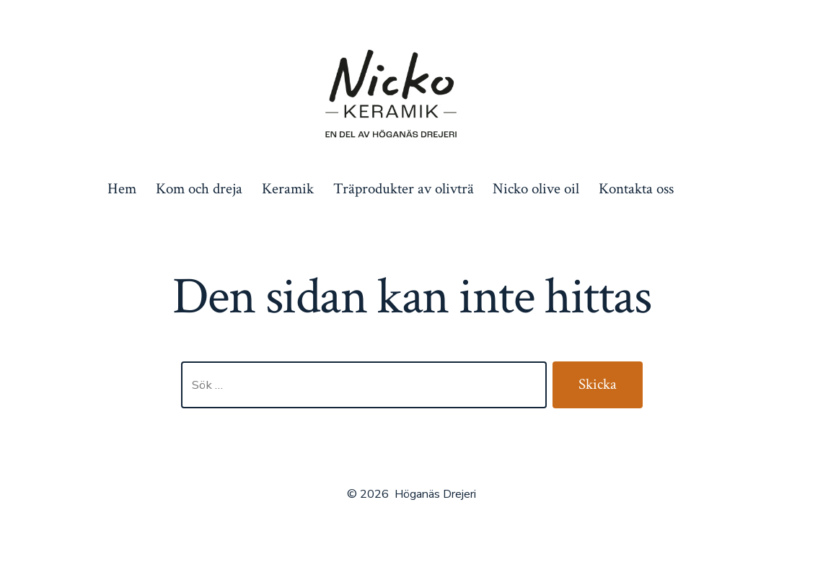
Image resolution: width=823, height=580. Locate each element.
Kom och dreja (199, 188)
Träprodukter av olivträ (403, 188)
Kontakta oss (636, 188)
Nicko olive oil (536, 188)
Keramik (288, 188)
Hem (121, 188)
